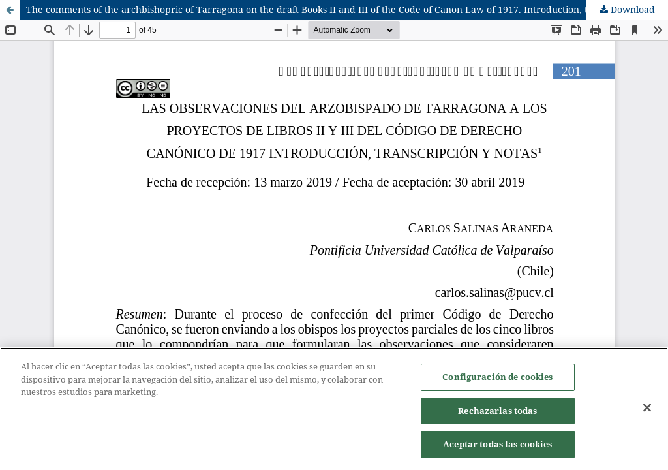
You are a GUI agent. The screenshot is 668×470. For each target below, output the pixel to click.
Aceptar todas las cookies (497, 446)
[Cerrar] (647, 409)
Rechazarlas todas (497, 412)
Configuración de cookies (497, 378)
